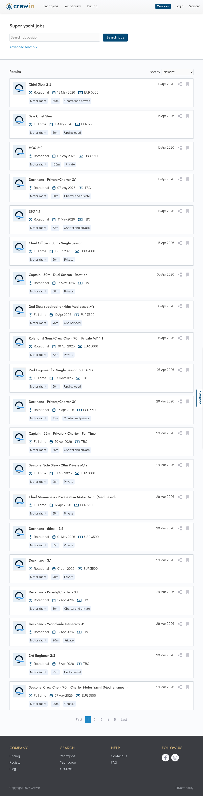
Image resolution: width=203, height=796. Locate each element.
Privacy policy (184, 788)
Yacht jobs (50, 6)
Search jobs (115, 37)
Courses (163, 6)
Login (180, 6)
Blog (13, 769)
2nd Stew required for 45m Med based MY (62, 306)
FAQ (114, 762)
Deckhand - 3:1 (40, 560)
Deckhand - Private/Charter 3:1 (53, 179)
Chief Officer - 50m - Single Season (55, 243)
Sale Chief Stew (41, 116)
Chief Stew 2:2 (40, 84)
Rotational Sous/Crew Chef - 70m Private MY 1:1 (66, 338)
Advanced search (24, 47)
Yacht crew (73, 6)
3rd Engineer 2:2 (42, 655)
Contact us (119, 756)
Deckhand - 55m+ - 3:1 (46, 528)
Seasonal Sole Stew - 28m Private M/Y (58, 465)
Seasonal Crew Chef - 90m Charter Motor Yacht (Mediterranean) (78, 687)
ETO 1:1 (34, 211)
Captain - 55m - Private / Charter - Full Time (62, 433)
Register (194, 6)
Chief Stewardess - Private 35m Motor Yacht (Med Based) (72, 497)
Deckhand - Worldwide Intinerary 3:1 (57, 624)
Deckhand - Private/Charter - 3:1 (53, 592)
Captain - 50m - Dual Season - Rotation (58, 274)
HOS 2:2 (35, 147)
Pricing (92, 6)
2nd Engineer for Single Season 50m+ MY (61, 370)
